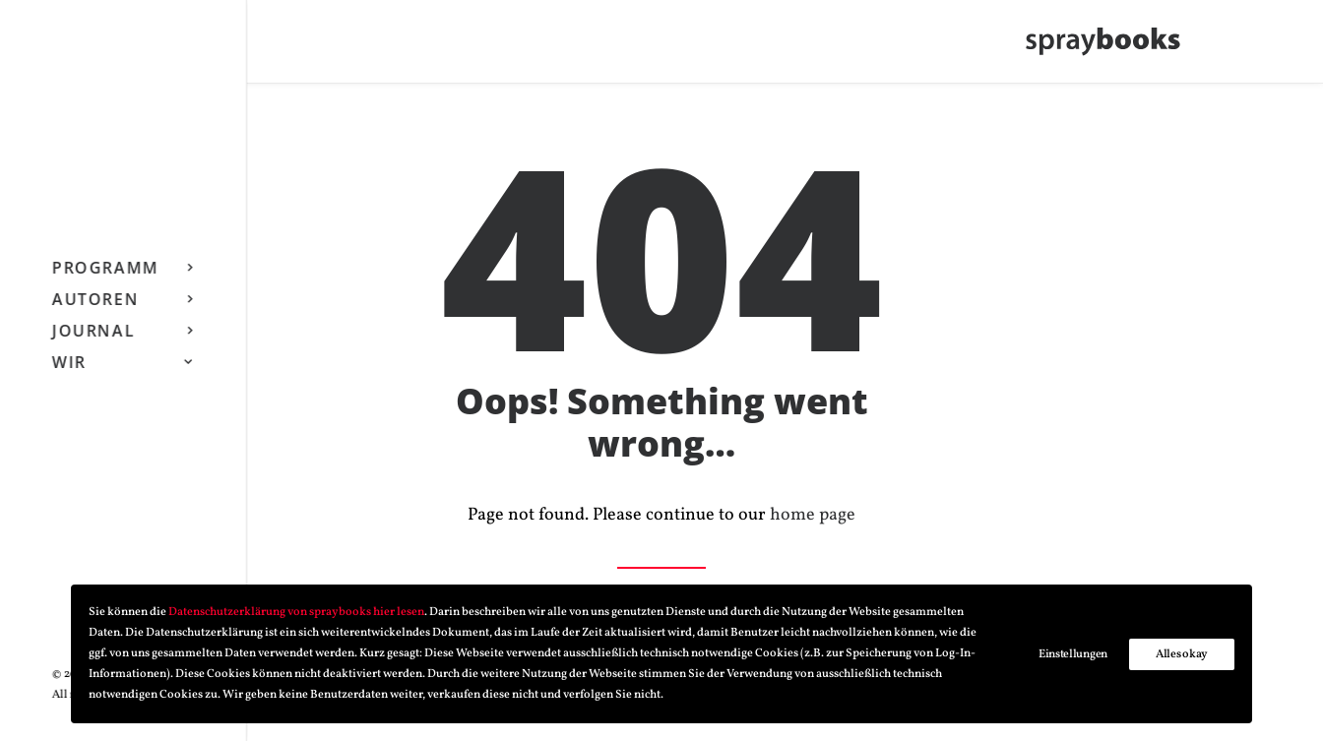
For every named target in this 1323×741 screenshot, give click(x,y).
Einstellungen (1073, 654)
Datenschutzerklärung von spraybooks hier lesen (296, 612)
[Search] (176, 46)
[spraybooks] (1113, 46)
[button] (116, 46)
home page (812, 516)
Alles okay (1182, 654)
